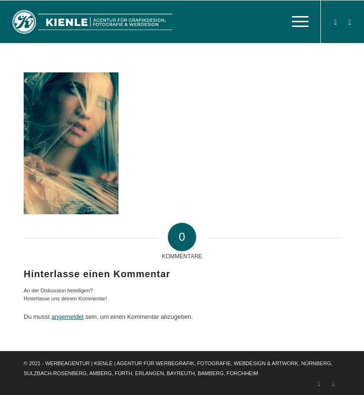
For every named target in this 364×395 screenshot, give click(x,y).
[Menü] (295, 21)
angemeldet (68, 316)
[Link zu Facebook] (335, 22)
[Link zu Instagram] (350, 22)
